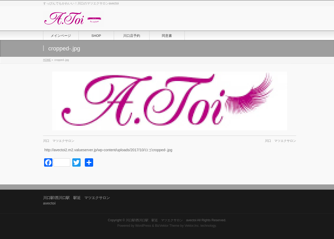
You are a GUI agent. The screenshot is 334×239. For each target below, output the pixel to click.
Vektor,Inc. (192, 226)
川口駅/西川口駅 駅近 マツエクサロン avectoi (161, 220)
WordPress (143, 226)
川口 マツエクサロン (58, 141)
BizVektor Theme (167, 226)
